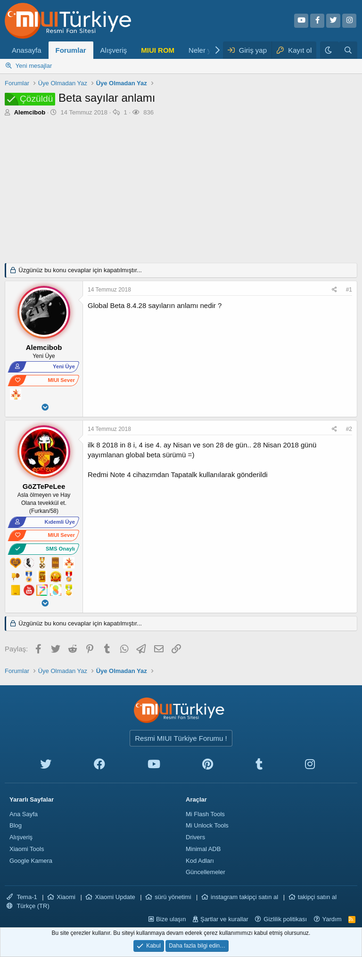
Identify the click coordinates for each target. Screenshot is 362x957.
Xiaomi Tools (26, 848)
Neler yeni (205, 50)
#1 (349, 289)
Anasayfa (26, 50)
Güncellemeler (205, 872)
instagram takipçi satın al (244, 896)
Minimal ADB (203, 848)
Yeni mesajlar (34, 65)
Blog (15, 825)
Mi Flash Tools (205, 814)
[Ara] (348, 50)
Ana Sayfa (23, 814)
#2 (349, 429)
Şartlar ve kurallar (224, 919)
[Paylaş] (336, 289)
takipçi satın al (317, 896)
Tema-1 (22, 896)
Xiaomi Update (115, 896)
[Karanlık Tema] (329, 50)
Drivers (195, 837)
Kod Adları (200, 860)
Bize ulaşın (171, 919)
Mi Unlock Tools (207, 825)
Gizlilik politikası (285, 919)
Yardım (332, 919)
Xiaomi (66, 896)
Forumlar (71, 50)
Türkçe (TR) (28, 905)
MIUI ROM (157, 50)
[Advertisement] (181, 187)
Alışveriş (113, 50)
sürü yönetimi (173, 896)
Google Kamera (30, 860)
